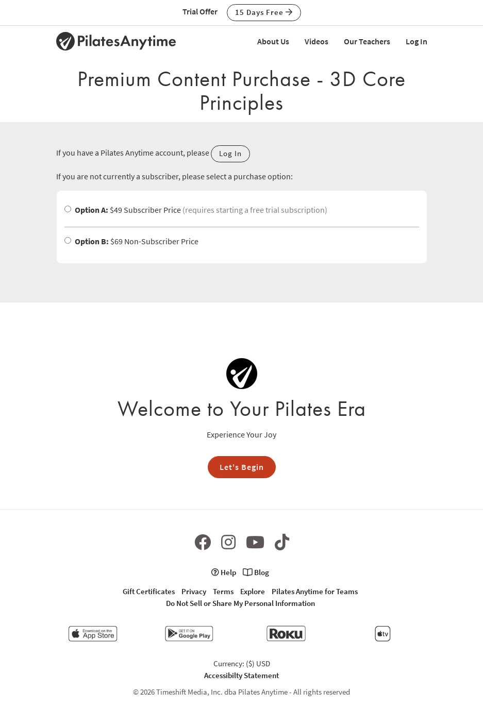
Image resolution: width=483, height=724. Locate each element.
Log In (416, 41)
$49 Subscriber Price (195, 210)
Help (223, 572)
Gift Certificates (149, 591)
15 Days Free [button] (264, 12)
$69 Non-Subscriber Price (131, 241)
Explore (252, 591)
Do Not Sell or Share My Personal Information (240, 603)
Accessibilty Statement (241, 675)
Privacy (193, 591)
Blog (256, 572)
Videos (316, 41)
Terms (223, 591)
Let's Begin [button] (242, 467)
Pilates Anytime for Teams (315, 591)
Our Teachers (367, 41)
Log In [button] (230, 153)
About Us (273, 41)
